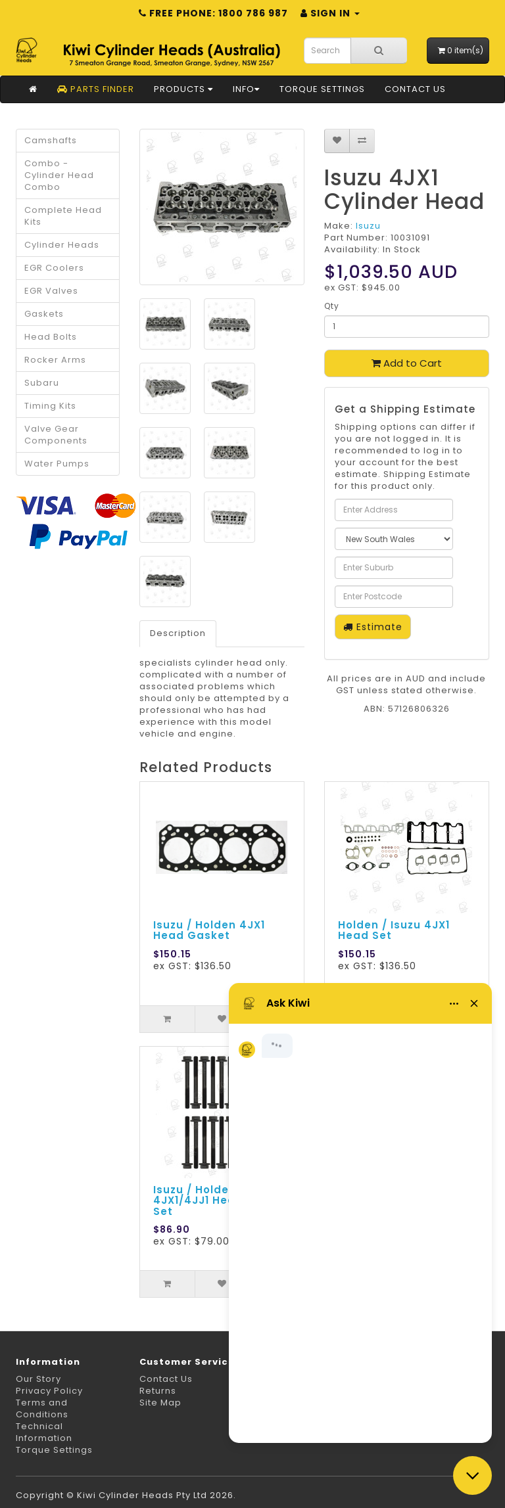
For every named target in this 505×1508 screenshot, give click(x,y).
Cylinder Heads (61, 245)
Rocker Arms (55, 360)
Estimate (372, 626)
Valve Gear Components (55, 435)
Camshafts (50, 140)
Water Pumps (56, 463)
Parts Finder (95, 89)
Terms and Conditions (42, 1408)
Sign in (330, 13)
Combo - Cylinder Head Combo (59, 175)
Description (178, 633)
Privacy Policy (49, 1390)
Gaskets (44, 314)
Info (246, 89)
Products (183, 89)
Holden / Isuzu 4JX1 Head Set (394, 930)
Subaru (41, 383)
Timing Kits (50, 406)
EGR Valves (51, 291)
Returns (157, 1390)
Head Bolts (50, 337)
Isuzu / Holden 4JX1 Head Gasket (209, 930)
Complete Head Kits (63, 216)
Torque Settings (322, 89)
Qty (331, 305)
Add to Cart (407, 363)
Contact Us (415, 89)
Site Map (160, 1402)
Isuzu (368, 225)
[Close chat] (472, 1475)
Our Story (38, 1379)
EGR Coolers (54, 268)
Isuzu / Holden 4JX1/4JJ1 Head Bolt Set (211, 1200)
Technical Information (44, 1432)
